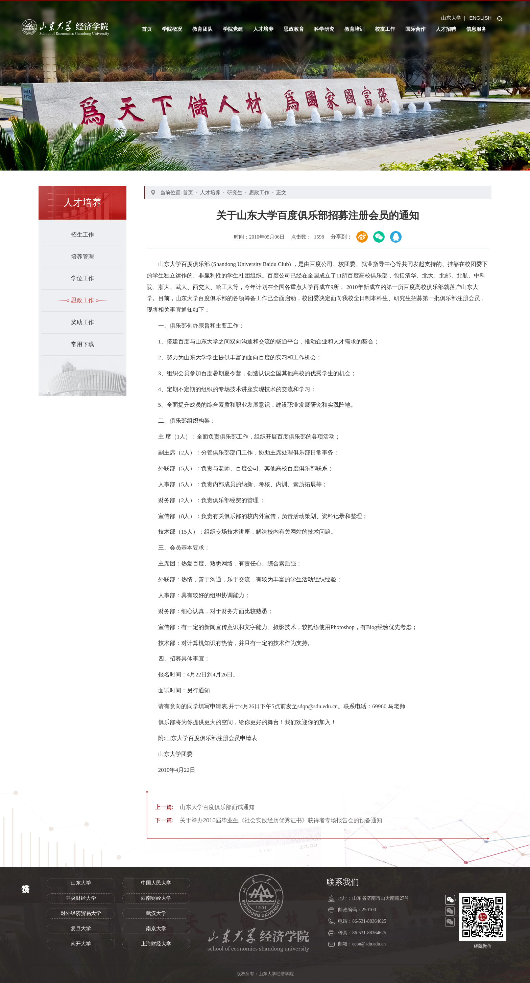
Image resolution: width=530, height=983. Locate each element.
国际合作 (415, 29)
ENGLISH (480, 18)
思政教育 (294, 29)
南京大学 (156, 928)
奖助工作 (82, 322)
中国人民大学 (156, 883)
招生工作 (82, 234)
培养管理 (82, 256)
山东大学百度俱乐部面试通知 (205, 807)
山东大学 (451, 18)
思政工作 (82, 300)
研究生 (234, 192)
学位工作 (82, 278)
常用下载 (82, 344)
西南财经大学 (156, 898)
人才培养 (263, 29)
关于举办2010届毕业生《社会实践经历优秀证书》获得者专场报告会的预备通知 (268, 820)
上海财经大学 (156, 943)
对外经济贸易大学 (81, 913)
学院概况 (172, 29)
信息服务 (476, 29)
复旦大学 (81, 928)
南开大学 (81, 943)
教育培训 (354, 29)
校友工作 (385, 29)
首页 (147, 29)
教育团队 (202, 29)
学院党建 (233, 29)
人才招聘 (446, 29)
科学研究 (324, 29)
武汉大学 (156, 913)
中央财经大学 (81, 898)
